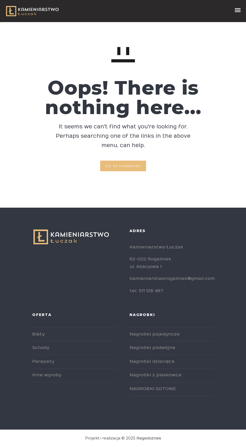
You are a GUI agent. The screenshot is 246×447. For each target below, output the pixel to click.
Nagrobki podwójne (152, 347)
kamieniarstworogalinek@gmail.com (172, 278)
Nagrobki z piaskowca (155, 375)
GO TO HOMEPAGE (123, 166)
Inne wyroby (46, 375)
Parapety (43, 361)
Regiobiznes (148, 438)
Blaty (38, 334)
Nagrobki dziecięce (152, 361)
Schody (40, 347)
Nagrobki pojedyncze (154, 334)
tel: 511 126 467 (146, 290)
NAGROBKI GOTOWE (152, 388)
